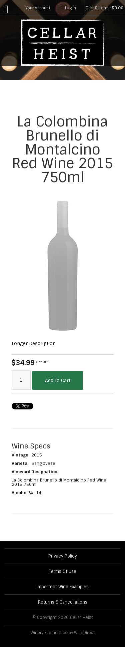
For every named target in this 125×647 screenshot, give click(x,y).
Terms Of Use (62, 571)
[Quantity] (21, 380)
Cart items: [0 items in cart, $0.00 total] (104, 8)
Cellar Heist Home (62, 42)
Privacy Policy (62, 556)
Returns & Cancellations (62, 602)
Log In (70, 8)
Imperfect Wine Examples (63, 587)
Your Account (37, 8)
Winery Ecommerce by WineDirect (63, 632)
